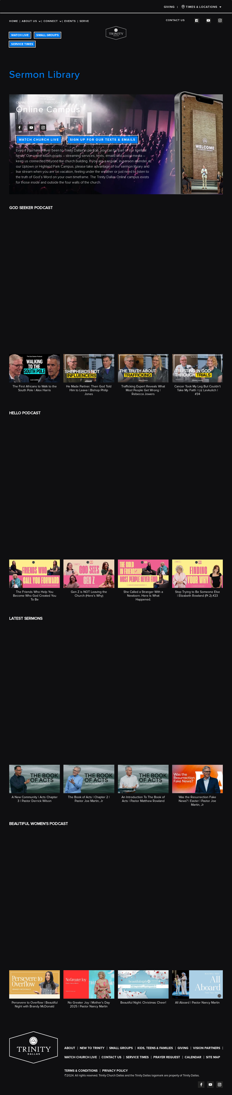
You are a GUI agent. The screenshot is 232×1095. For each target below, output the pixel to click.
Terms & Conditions (81, 1070)
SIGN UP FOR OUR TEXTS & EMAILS (102, 140)
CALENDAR (193, 1057)
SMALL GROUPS (47, 35)
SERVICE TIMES (22, 44)
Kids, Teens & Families (155, 1048)
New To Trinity (92, 1048)
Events (70, 21)
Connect (50, 21)
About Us (29, 21)
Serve (84, 21)
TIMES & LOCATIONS (199, 7)
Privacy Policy (115, 1070)
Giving (169, 7)
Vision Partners (206, 1048)
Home (13, 21)
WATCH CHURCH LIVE (39, 140)
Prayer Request (166, 1057)
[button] (34, 375)
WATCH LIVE (20, 35)
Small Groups (121, 1048)
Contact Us (175, 20)
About (69, 1048)
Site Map (213, 1057)
